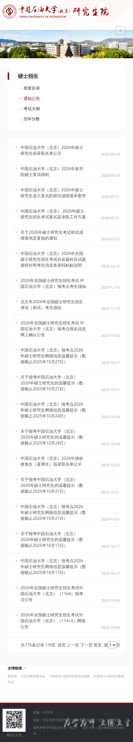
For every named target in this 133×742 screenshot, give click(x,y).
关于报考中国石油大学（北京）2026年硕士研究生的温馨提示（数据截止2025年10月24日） (51, 437)
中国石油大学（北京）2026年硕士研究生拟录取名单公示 (51, 150)
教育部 (12, 676)
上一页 (73, 645)
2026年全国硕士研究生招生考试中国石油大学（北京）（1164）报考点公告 (51, 593)
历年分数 (32, 119)
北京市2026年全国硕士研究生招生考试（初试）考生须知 (51, 304)
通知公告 (32, 98)
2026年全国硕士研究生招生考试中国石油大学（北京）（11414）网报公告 (52, 620)
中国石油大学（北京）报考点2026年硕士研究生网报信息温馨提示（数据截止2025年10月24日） (53, 410)
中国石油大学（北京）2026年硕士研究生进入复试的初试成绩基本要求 (53, 192)
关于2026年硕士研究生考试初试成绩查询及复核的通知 (51, 235)
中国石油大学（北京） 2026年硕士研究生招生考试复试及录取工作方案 (53, 214)
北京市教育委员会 (33, 676)
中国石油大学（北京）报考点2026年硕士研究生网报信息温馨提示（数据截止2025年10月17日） (53, 566)
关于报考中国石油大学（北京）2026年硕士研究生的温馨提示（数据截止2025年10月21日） (51, 485)
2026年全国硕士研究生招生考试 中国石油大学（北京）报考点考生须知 (53, 283)
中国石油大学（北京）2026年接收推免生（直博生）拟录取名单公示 (51, 461)
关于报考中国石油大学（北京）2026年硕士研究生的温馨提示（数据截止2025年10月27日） (51, 383)
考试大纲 (32, 108)
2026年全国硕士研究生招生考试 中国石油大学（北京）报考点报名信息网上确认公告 (53, 328)
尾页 (98, 645)
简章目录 (32, 88)
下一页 (86, 645)
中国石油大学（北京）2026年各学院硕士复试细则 (51, 171)
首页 (62, 645)
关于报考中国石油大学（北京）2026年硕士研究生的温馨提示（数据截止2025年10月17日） (51, 539)
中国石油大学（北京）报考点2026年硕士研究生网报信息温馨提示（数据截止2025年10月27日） (53, 355)
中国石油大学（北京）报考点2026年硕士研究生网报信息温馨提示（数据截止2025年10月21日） (53, 512)
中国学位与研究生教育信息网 (70, 676)
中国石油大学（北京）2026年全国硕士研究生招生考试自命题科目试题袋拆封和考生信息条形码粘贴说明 (53, 259)
